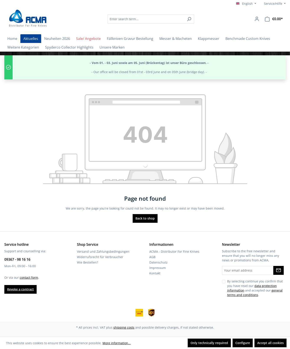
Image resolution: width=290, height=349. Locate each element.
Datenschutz (158, 262)
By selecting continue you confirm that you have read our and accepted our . (255, 288)
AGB (152, 257)
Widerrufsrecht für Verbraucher (100, 257)
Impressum (157, 268)
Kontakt (154, 273)
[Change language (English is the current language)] (246, 3)
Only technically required (209, 343)
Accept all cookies (270, 343)
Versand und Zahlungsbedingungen (103, 251)
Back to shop (145, 218)
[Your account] (257, 19)
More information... (117, 343)
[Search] (189, 19)
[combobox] (146, 19)
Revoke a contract (20, 289)
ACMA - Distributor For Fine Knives (174, 251)
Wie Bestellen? (87, 262)
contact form (29, 277)
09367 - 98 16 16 (17, 259)
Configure (242, 343)
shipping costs (123, 327)
